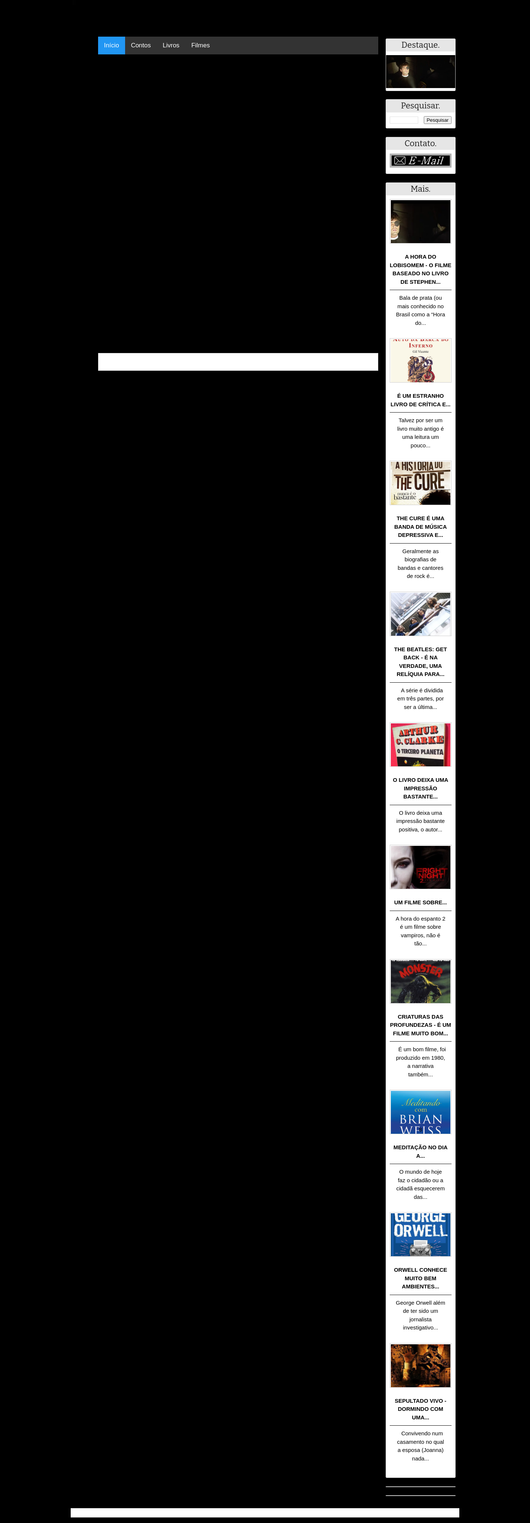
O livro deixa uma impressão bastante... (420, 788)
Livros (171, 45)
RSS (450, 1513)
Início (111, 45)
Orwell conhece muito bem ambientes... (420, 1278)
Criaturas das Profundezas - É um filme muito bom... (420, 1024)
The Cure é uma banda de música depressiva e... (420, 526)
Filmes (200, 45)
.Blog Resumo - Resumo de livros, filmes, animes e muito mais (157, 1513)
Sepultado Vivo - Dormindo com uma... (420, 1409)
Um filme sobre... (420, 902)
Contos (141, 45)
